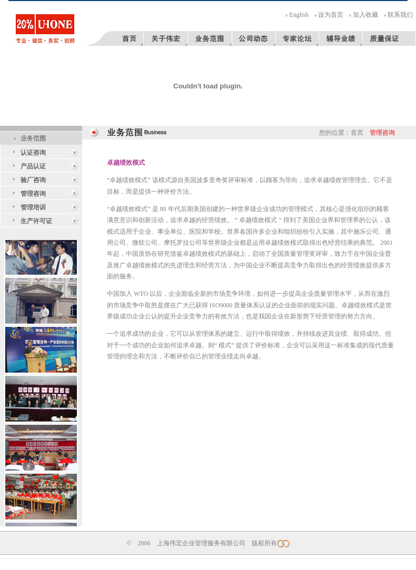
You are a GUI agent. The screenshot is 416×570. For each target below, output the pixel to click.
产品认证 (33, 166)
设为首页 (330, 14)
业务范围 (33, 138)
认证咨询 (33, 152)
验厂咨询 (33, 180)
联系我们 (400, 14)
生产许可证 (36, 221)
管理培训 (33, 207)
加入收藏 (365, 14)
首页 (357, 132)
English (299, 14)
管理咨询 (33, 193)
